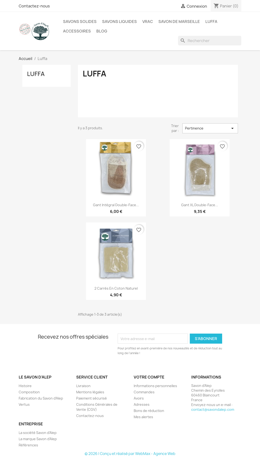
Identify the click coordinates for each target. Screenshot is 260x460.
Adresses (142, 404)
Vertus (24, 404)
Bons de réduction (149, 410)
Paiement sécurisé (91, 398)
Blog (101, 31)
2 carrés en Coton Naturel (116, 288)
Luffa (211, 21)
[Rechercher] (209, 40)
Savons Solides (80, 21)
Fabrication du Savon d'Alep (41, 398)
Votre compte (149, 377)
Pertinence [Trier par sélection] (210, 128)
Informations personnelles (155, 386)
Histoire (25, 386)
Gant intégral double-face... (116, 205)
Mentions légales (90, 392)
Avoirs (139, 398)
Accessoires (77, 31)
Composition (29, 392)
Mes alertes (143, 417)
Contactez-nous (34, 6)
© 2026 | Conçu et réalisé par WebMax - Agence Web (130, 453)
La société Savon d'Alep (38, 432)
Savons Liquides (119, 21)
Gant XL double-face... (199, 205)
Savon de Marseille (179, 21)
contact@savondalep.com (212, 409)
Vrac (147, 21)
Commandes (144, 392)
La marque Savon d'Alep (38, 439)
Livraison (83, 386)
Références (28, 445)
